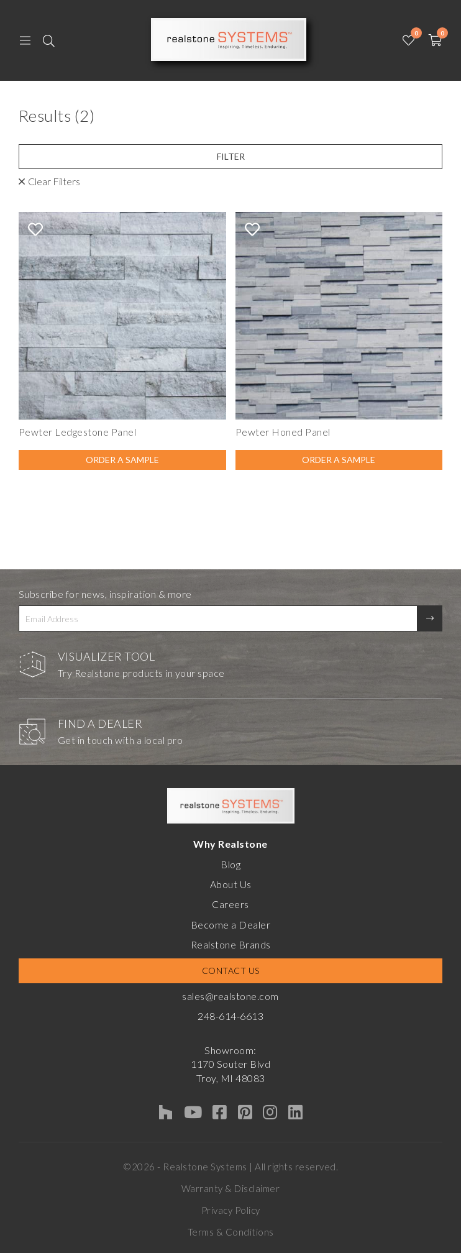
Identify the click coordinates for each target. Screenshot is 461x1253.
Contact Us (231, 970)
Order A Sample (122, 459)
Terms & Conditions (231, 1231)
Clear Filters (54, 181)
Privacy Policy (230, 1210)
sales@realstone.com (230, 996)
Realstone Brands (231, 944)
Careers (230, 904)
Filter (231, 156)
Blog (230, 864)
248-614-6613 (230, 1016)
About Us (231, 884)
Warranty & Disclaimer (230, 1188)
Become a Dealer (231, 924)
